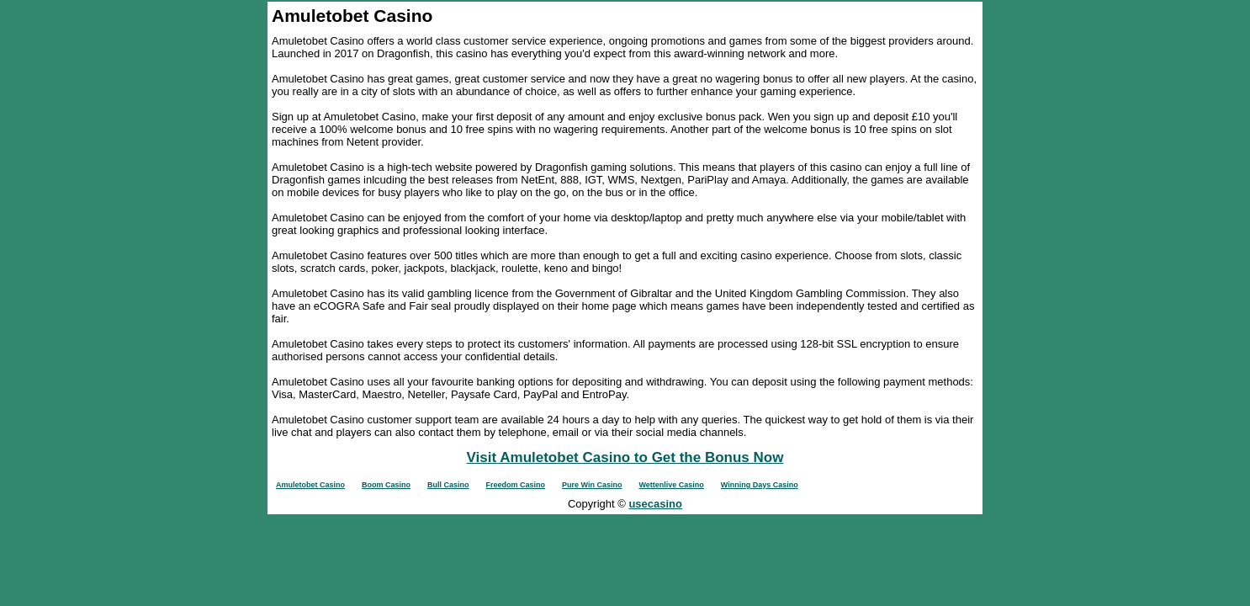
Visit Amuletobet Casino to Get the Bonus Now (625, 457)
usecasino (655, 503)
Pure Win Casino (592, 485)
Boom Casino (386, 485)
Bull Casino (448, 485)
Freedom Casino (516, 485)
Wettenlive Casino (671, 485)
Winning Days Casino (759, 485)
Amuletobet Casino (310, 485)
